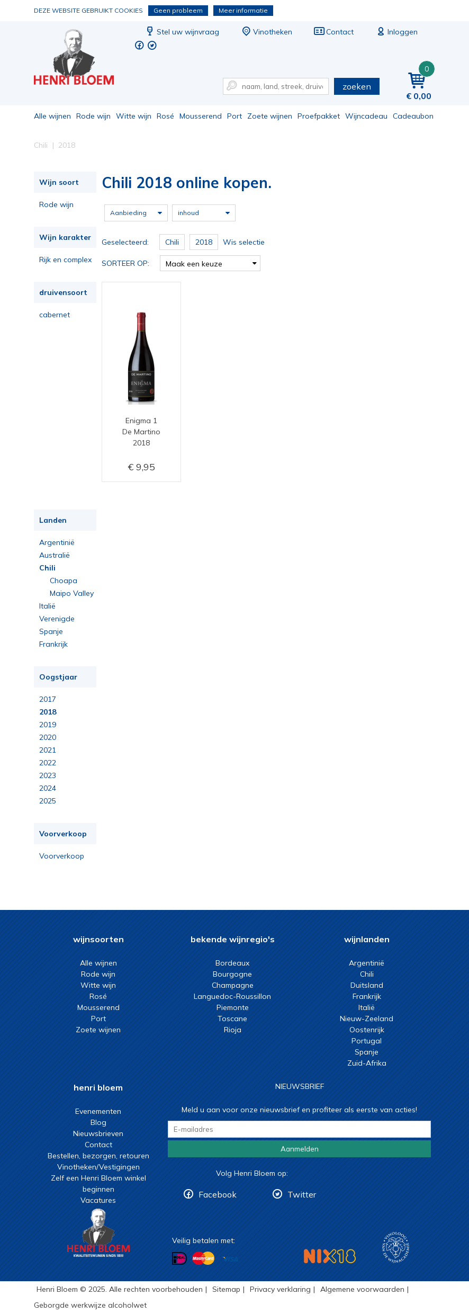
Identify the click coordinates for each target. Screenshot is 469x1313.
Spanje (51, 631)
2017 (47, 699)
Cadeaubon (413, 116)
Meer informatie (243, 10)
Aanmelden (300, 1149)
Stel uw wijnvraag (181, 32)
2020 (47, 737)
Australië (54, 555)
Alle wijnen (52, 116)
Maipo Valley (72, 593)
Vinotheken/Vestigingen (98, 1167)
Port (234, 116)
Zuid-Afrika (366, 1063)
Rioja (232, 1029)
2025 (47, 801)
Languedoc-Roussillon (232, 996)
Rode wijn (93, 116)
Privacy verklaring (280, 1289)
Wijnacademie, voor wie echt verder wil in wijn (395, 1247)
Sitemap (226, 1289)
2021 (47, 750)
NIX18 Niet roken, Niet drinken (330, 1256)
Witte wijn (133, 116)
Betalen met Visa (230, 1259)
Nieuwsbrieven (98, 1133)
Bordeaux (232, 963)
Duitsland (366, 985)
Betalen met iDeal (179, 1258)
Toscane (232, 1018)
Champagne (233, 985)
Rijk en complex (65, 259)
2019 (47, 724)
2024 (47, 788)
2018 (47, 712)
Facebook (218, 1194)
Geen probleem (178, 10)
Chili (47, 568)
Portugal (366, 1041)
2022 (47, 762)
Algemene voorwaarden (362, 1289)
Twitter (301, 1194)
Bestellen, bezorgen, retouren (98, 1155)
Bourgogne (232, 974)
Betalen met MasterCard (203, 1258)
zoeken (356, 86)
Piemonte (233, 1007)
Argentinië (57, 542)
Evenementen (98, 1111)
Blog (98, 1122)
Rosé (165, 116)
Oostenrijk (366, 1029)
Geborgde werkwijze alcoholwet (90, 1305)
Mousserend (200, 116)
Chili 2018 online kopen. (81, 58)
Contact (333, 32)
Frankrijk (53, 644)
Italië (47, 606)
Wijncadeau (366, 116)
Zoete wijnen (269, 116)
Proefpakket (318, 116)
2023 (47, 775)
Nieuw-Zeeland (366, 1018)
